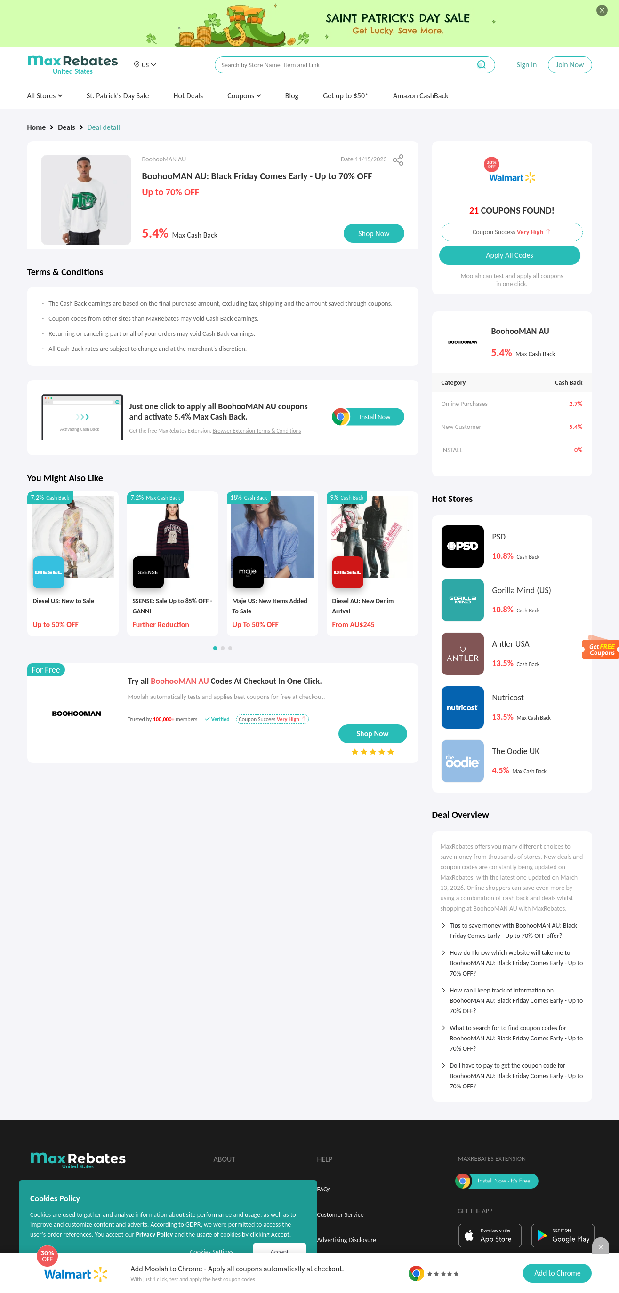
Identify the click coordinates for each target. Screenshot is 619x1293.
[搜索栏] (336, 65)
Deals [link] (66, 127)
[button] (145, 65)
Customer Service (340, 1215)
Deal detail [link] (104, 127)
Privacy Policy (154, 1234)
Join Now (570, 64)
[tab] (512, 927)
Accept (280, 1252)
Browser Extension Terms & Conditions (257, 431)
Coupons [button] (244, 95)
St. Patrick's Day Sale (118, 95)
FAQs (324, 1189)
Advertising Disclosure (346, 1240)
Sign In (526, 64)
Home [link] (36, 127)
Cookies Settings (211, 1252)
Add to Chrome (557, 1273)
